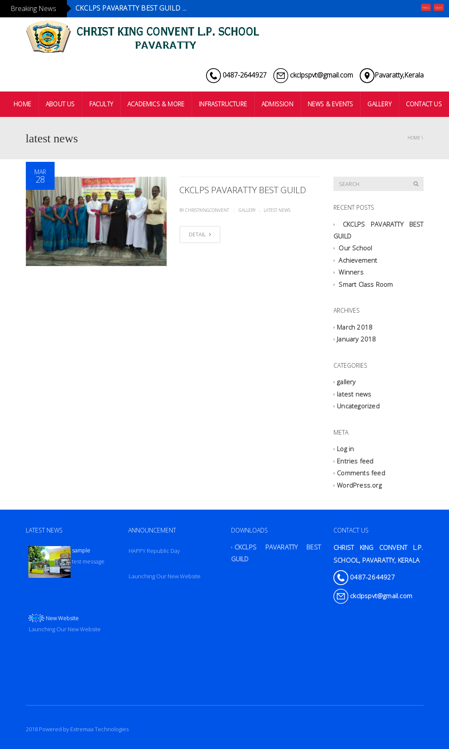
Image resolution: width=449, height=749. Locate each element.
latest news (277, 210)
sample (81, 550)
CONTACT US (424, 104)
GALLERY (379, 104)
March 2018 (354, 327)
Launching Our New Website (165, 576)
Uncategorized (358, 406)
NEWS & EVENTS (330, 104)
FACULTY (101, 104)
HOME (22, 104)
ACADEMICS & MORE (156, 104)
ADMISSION (277, 104)
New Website (62, 618)
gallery (247, 210)
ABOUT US (60, 104)
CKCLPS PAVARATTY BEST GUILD (242, 190)
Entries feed (355, 461)
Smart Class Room (366, 284)
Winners (351, 272)
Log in (345, 449)
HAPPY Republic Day (154, 551)
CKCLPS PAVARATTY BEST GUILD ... (130, 8)
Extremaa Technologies (99, 729)
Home (414, 138)
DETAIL (200, 234)
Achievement (358, 260)
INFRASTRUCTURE (223, 104)
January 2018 (356, 339)
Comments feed (361, 473)
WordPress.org (359, 485)
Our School (355, 248)
